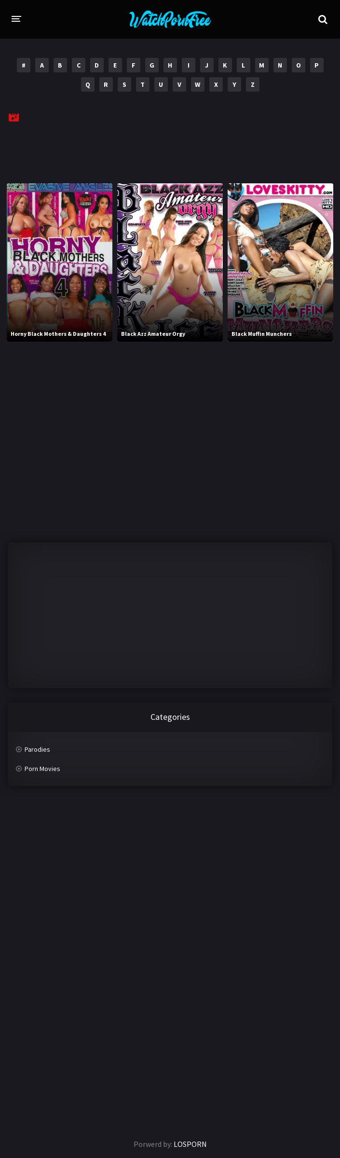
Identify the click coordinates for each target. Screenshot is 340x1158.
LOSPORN (190, 1144)
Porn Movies (42, 768)
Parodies (37, 749)
